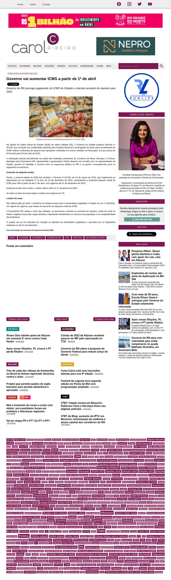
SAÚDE (100, 66)
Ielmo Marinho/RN (90, 492)
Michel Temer (132, 509)
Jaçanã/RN (153, 496)
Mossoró (107, 512)
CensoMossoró (159, 453)
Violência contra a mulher (116, 572)
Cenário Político (137, 453)
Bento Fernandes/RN (124, 447)
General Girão (64, 485)
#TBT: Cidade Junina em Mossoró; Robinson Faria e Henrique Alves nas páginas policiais (83, 406)
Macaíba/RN (131, 506)
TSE (130, 568)
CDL (105, 453)
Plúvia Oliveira (75, 531)
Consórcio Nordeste (87, 460)
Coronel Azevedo (125, 460)
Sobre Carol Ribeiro (142, 114)
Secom (42, 554)
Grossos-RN (57, 489)
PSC (148, 540)
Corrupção (138, 460)
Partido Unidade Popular (27, 527)
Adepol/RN (39, 440)
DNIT (39, 471)
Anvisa (98, 443)
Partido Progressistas (127, 523)
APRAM (132, 443)
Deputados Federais (127, 464)
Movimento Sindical (31, 517)
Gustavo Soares (87, 489)
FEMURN (11, 482)
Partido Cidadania (21, 523)
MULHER (37, 66)
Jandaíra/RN (29, 499)
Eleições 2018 (113, 471)
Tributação (116, 568)
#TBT (65, 396)
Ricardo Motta (48, 547)
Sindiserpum (55, 561)
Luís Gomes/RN (113, 506)
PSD (154, 540)
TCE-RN (58, 565)
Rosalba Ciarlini (139, 547)
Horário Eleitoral (13, 492)
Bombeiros (36, 450)
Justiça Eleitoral (48, 502)
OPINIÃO (61, 66)
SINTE (120, 561)
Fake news (64, 479)
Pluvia (65, 531)
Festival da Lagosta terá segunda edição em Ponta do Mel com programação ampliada (81, 384)
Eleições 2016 (98, 471)
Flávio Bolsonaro (71, 482)
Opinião (51, 520)
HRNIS (42, 492)
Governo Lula (37, 489)
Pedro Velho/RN (147, 527)
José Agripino (134, 499)
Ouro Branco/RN (73, 520)
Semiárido (10, 558)
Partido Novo (111, 523)
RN (81, 547)
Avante (61, 447)
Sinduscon (87, 561)
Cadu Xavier (85, 450)
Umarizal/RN (18, 572)
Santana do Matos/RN (53, 551)
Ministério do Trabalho (33, 513)
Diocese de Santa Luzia (34, 468)
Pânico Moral (108, 520)
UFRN (9, 572)
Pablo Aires (85, 520)
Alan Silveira (102, 440)
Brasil (13, 238)
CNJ (101, 457)
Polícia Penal (11, 536)
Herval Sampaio (150, 489)
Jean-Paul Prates (43, 499)
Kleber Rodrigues (90, 502)
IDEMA (79, 492)
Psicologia (10, 543)
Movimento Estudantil (155, 513)
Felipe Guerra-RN (130, 479)
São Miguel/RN (129, 551)
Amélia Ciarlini (50, 443)
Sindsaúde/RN (75, 561)
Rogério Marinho (122, 547)
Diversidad (30, 471)
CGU (9, 457)
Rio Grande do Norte (95, 238)
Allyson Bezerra (156, 439)
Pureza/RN (43, 543)
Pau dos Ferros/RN (74, 527)
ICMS (67, 238)
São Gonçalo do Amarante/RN (90, 551)
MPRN (50, 517)
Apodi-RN (122, 443)
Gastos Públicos (37, 485)
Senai (27, 558)
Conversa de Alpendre (107, 460)
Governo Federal (20, 489)
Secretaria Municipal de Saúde (123, 554)
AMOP (60, 443)
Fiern (51, 482)
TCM (67, 564)
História (161, 489)
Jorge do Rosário (95, 499)
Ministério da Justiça (156, 509)
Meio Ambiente (87, 509)
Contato (46, 4)
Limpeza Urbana (76, 506)
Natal (80, 517)
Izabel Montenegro (139, 496)
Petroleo (34, 531)
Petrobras (24, 531)
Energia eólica (72, 475)
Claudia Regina (38, 457)
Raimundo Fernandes (82, 543)
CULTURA (72, 66)
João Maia (82, 499)
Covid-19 (159, 460)
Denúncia (93, 464)
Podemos (125, 531)
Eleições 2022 (146, 471)
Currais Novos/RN (37, 464)
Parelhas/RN (139, 520)
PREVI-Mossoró (81, 540)
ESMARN (93, 475)
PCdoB (107, 527)
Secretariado (144, 554)
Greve (47, 489)
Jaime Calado (18, 499)
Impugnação (140, 492)
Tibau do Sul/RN (158, 565)
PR (144, 536)
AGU (93, 440)
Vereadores (92, 572)
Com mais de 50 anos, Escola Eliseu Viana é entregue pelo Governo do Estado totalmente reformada (141, 300)
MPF (43, 517)
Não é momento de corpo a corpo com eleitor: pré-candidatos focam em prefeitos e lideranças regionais (29, 408)
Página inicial (61, 319)
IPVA (74, 496)
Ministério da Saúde (15, 513)
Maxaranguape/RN (72, 509)
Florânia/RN (83, 482)
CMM (77, 456)
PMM (101, 531)
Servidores (112, 558)
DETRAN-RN (150, 464)
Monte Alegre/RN (93, 513)
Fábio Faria (39, 479)
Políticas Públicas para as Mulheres (111, 536)
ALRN (10, 443)
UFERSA (160, 568)
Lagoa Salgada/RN (131, 502)
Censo (148, 453)
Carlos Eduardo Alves (51, 453)
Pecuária (121, 527)
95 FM (10, 440)
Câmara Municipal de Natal (134, 450)
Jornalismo (122, 499)
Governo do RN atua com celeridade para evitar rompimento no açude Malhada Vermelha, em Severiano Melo (140, 343)
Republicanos (36, 547)
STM (162, 561)
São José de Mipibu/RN (113, 551)
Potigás (132, 536)
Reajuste (95, 543)
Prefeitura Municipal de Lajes (17, 540)
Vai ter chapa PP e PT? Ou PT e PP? (28, 420)
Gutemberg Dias (102, 489)
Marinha (33, 509)
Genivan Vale (91, 485)
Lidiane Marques (62, 506)
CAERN (95, 450)
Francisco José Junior (146, 482)
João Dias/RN (71, 499)
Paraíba (117, 520)
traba (61, 568)
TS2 (124, 568)
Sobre (33, 4)
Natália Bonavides (103, 517)
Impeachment (118, 492)
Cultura (24, 464)
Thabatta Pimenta (131, 565)
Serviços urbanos (97, 558)
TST (135, 568)
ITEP (116, 496)
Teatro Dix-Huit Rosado (86, 565)
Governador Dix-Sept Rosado (138, 485)
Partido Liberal (85, 523)
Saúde (20, 554)
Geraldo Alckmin (119, 485)
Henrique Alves (135, 489)
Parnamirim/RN (151, 520)
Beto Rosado (140, 446)
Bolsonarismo (13, 450)
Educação (84, 471)
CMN (85, 457)
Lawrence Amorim (40, 506)
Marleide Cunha (45, 509)
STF (152, 561)
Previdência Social (98, 540)
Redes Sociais (135, 543)
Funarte (161, 482)
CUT (48, 464)
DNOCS (45, 471)
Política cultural (39, 536)
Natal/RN (88, 517)
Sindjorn (65, 561)
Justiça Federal (65, 502)
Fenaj (20, 482)
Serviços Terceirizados (79, 558)
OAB (29, 520)
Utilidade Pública (56, 572)
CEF (126, 453)
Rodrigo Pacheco (107, 547)
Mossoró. (142, 513)
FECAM (106, 479)
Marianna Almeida (21, 509)
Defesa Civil (77, 464)
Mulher (72, 517)
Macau (140, 506)
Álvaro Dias (38, 443)
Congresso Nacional (69, 460)
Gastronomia (51, 485)
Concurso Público (50, 460)
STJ (157, 561)
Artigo (15, 447)
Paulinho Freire (90, 527)
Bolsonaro (25, 450)
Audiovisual (51, 447)
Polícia (133, 531)
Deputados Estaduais (108, 464)
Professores (126, 540)
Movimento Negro (14, 517)
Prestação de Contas (63, 540)
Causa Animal (89, 453)
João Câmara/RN (59, 499)
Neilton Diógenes (134, 517)
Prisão (110, 540)
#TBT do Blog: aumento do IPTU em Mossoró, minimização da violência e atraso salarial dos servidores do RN (83, 419)
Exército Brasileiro (129, 475)
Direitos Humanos (129, 468)
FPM (103, 482)
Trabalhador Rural (72, 568)
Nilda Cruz (146, 517)
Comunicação (28, 460)
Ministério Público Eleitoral (54, 513)
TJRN (40, 568)
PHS (41, 531)
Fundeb (9, 485)
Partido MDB (99, 523)
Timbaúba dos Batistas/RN (26, 568)
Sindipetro (44, 561)
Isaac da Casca (85, 496)
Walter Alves (134, 572)
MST (65, 517)
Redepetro (123, 543)
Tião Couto (145, 565)
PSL (17, 543)
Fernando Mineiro (32, 482)
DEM (85, 464)
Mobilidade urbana (76, 513)
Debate (67, 464)
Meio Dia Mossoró (104, 509)
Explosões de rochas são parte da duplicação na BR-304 (148, 276)
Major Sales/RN (150, 506)
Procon (117, 540)
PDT (114, 527)
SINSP (103, 561)
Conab (39, 460)
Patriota (53, 527)
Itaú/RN (109, 496)
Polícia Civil (143, 531)
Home (20, 4)
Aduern (48, 440)
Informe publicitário (24, 496)
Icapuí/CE (64, 492)
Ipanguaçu (54, 496)
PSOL (24, 543)
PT (36, 543)
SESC (122, 558)
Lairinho (143, 502)
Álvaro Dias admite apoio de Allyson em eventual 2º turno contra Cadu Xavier (28, 338)
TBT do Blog (48, 565)
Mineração (143, 509)
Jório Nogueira (109, 499)
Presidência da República (40, 540)
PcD (100, 527)
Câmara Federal (114, 450)
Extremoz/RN (142, 475)
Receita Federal (106, 543)
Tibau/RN (11, 568)
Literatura (88, 506)
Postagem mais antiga (104, 319)
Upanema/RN (42, 572)
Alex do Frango (122, 440)
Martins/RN (59, 509)
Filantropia (59, 482)
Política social (72, 536)
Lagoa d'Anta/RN (104, 502)
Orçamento (61, 520)
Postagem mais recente (18, 319)
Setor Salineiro (150, 558)
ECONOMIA (25, 66)
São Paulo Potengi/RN (146, 551)
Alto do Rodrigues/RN (23, 443)
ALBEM (111, 440)
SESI (128, 558)
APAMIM (106, 443)
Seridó (33, 558)
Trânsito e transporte (90, 568)
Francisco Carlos (113, 482)
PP (138, 536)
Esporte (116, 475)
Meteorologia (119, 509)
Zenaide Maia (147, 572)
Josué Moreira (147, 499)
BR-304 (46, 450)
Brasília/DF (64, 450)
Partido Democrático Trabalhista (41, 523)
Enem (63, 475)
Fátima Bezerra (93, 478)
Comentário (132, 457)
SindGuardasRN (21, 561)
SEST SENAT (137, 558)
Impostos (77, 238)
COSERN (149, 460)
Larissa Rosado (14, 506)
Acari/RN (30, 440)
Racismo (57, 543)
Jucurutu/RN (159, 499)
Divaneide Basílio (18, 471)
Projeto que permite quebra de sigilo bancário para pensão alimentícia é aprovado (28, 387)
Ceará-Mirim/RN (116, 453)
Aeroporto (56, 440)
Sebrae (35, 554)
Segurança (158, 554)
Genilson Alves (78, 485)
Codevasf (109, 457)
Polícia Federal (157, 531)
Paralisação (128, 520)
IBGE (57, 492)
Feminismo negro (157, 479)
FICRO (44, 482)
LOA (104, 506)
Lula (123, 506)
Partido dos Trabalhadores (65, 523)
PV (50, 543)
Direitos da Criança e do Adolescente (80, 468)
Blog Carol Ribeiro (156, 447)
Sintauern (112, 561)
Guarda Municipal (71, 489)
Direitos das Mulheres (108, 467)
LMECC (97, 506)
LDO (52, 506)
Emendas (34, 475)
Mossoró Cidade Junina (126, 513)
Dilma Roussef (16, 468)
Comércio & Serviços (147, 457)
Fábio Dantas (27, 479)
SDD (28, 554)
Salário (152, 547)
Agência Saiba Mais (70, 440)
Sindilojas (34, 561)
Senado (19, 558)
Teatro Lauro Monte (105, 565)
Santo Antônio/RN (70, 551)
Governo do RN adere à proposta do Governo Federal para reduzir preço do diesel (84, 351)
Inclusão (150, 492)
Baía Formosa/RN (73, 447)
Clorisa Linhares (66, 457)
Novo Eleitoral (19, 520)
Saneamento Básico (36, 551)
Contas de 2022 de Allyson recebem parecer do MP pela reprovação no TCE (82, 338)
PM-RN (86, 531)
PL (46, 531)
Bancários (85, 447)
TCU (73, 565)
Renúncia (24, 547)
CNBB (91, 457)
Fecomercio (38, 238)
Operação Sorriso (39, 520)
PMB (93, 531)
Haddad (123, 489)
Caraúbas (23, 453)
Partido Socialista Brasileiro (146, 523)
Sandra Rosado (20, 551)
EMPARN (43, 475)
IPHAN (62, 496)
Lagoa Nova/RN (117, 502)
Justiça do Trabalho (29, 502)
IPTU (69, 496)
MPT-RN (58, 517)
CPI (8, 464)
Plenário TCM (55, 531)
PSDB (161, 540)
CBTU (100, 453)
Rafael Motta (67, 543)
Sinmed (96, 561)
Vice (101, 572)
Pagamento (97, 520)
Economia (23, 238)
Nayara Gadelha (119, 517)
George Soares (104, 485)
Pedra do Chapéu (132, 527)
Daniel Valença (57, 464)
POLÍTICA (12, 66)
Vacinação (74, 572)
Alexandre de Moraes (138, 440)
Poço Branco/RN (113, 531)
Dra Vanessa (60, 471)
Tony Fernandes (51, 568)
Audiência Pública (37, 447)
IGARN (108, 492)
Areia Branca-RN (144, 443)
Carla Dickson (34, 453)
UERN (151, 568)
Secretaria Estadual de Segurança (92, 554)
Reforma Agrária (149, 543)
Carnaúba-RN (68, 453)
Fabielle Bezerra (13, 479)
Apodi (114, 443)
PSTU (31, 543)
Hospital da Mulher (30, 492)
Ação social (20, 440)
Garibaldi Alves (20, 485)
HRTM (49, 492)
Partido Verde (43, 527)
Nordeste (155, 517)
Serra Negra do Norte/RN (58, 558)
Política (24, 536)
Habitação (114, 489)
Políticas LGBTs (87, 536)
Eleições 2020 (130, 471)
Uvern (66, 572)
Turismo (142, 568)
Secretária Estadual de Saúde (61, 554)
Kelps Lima (78, 502)
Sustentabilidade (24, 565)
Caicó (103, 450)
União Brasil (30, 572)
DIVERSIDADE (87, 66)
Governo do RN (54, 238)
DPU (52, 471)
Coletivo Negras (120, 457)
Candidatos (12, 453)
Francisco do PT (129, 482)
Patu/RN (61, 527)
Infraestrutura (40, 495)
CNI (96, 457)
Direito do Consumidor (55, 468)
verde (82, 572)
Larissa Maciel (159, 502)
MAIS (108, 66)
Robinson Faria (92, 547)
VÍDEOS (12, 397)
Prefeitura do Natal (155, 536)
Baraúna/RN (109, 447)
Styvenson (11, 565)
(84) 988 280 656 (142, 219)
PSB (142, 540)
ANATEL (68, 443)
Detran (141, 464)
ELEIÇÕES (49, 66)
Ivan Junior (124, 496)
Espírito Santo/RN (105, 475)
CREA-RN (15, 464)
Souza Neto (143, 561)
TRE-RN (105, 568)
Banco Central (97, 447)
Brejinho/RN (74, 450)
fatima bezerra (76, 479)
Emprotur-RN (54, 475)
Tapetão (36, 565)
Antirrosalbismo (89, 443)
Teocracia (119, 565)
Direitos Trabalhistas (148, 468)
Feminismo (143, 479)
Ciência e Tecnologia (21, 457)
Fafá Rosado (52, 479)
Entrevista (84, 475)
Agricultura (84, 440)
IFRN (101, 492)
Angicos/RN (77, 443)
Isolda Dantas (99, 496)
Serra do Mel (42, 558)
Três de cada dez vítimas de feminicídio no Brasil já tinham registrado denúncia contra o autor (30, 373)
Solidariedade (131, 561)
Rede (116, 543)
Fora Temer (94, 482)
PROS (135, 540)
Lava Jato (27, 506)
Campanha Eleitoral (155, 450)
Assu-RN (23, 446)
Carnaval (78, 453)
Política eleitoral (57, 536)
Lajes (150, 502)
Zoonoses (158, 572)
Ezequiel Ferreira (156, 475)
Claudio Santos (52, 457)
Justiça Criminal (13, 502)
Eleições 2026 (21, 475)
